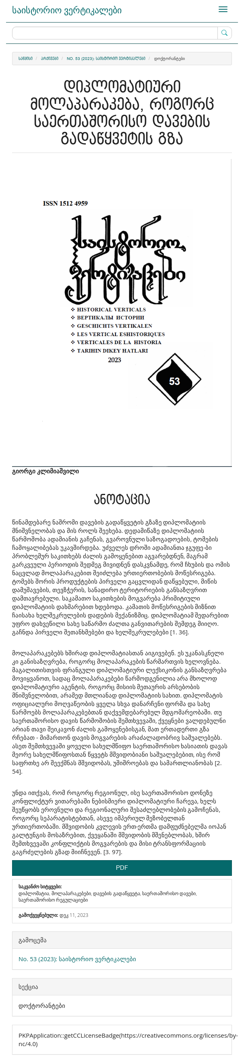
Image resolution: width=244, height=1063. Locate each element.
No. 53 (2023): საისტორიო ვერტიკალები (106, 59)
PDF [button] (122, 868)
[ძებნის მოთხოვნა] (122, 33)
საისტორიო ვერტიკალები (67, 10)
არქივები (49, 59)
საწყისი (26, 59)
